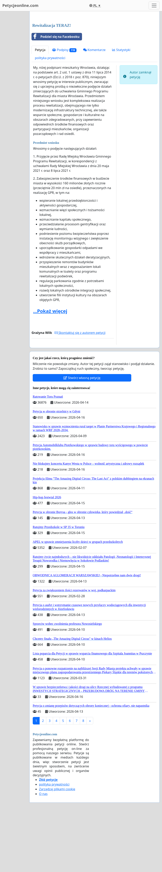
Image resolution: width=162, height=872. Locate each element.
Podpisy (64, 105)
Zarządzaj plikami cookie (57, 844)
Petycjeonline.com (20, 5)
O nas (43, 849)
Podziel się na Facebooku (55, 91)
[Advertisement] (94, 45)
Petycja (40, 105)
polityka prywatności (50, 113)
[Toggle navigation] (154, 5)
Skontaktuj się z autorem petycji (80, 388)
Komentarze (94, 105)
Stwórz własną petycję (81, 433)
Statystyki (121, 105)
